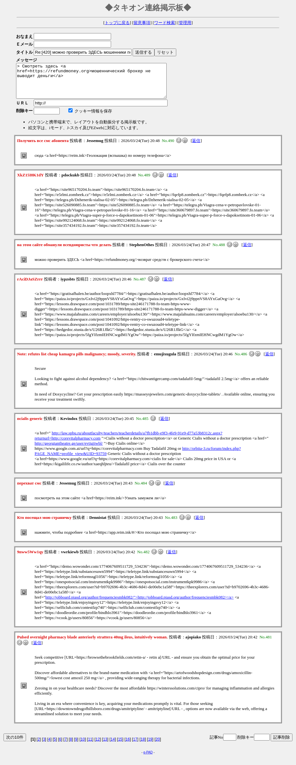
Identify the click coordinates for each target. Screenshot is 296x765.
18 (143, 746)
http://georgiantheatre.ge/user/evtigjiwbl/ (69, 450)
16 (128, 746)
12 (98, 746)
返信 (196, 147)
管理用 (185, 22)
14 (112, 746)
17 (135, 746)
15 (120, 746)
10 (83, 746)
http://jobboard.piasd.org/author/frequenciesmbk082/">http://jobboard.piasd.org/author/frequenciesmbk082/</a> (139, 603)
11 (90, 746)
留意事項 (142, 22)
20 (158, 746)
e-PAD (148, 759)
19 (150, 746)
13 (105, 746)
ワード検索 (164, 22)
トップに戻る (117, 22)
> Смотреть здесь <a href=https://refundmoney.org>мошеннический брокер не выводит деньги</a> (100, 84)
